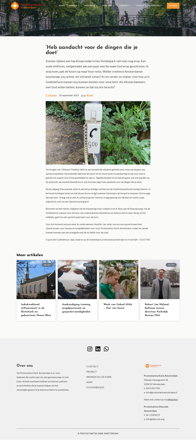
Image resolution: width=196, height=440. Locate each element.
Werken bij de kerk (99, 377)
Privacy (91, 372)
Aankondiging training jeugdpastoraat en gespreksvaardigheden (76, 308)
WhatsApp (172, 399)
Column (51, 95)
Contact (92, 366)
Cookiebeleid (95, 387)
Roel (90, 95)
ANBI (89, 382)
